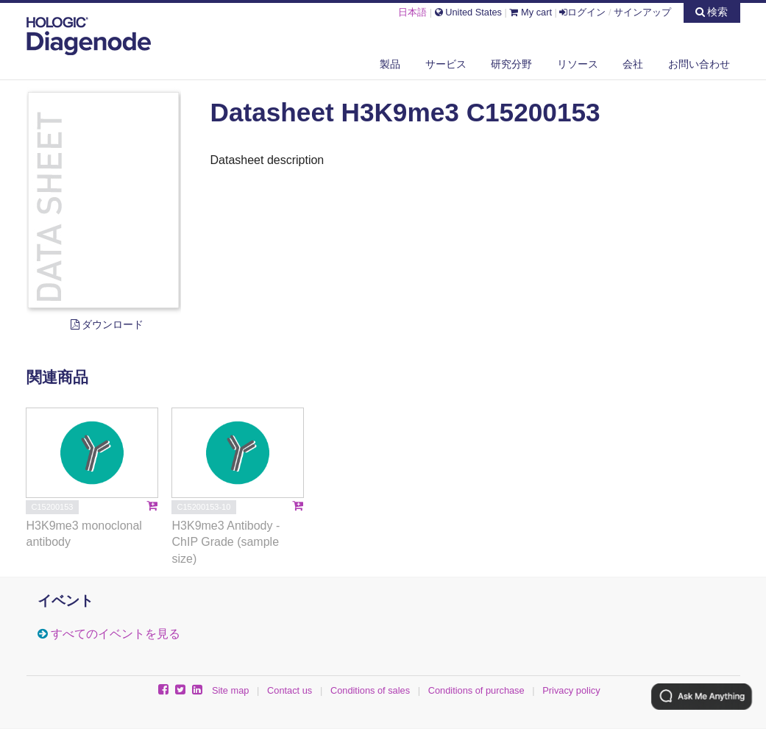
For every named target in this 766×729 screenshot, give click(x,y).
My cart (530, 12)
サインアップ (642, 12)
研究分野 (511, 64)
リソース (577, 64)
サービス (446, 64)
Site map (230, 690)
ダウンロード (107, 324)
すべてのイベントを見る (115, 633)
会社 (633, 64)
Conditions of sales (370, 690)
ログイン (582, 12)
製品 (390, 64)
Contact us (289, 690)
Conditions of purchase (476, 690)
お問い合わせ (699, 64)
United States (468, 12)
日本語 (412, 12)
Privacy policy (571, 690)
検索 (711, 12)
